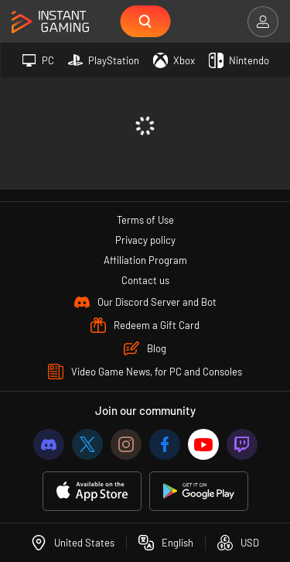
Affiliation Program (145, 260)
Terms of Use (145, 220)
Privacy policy (145, 240)
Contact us (145, 280)
